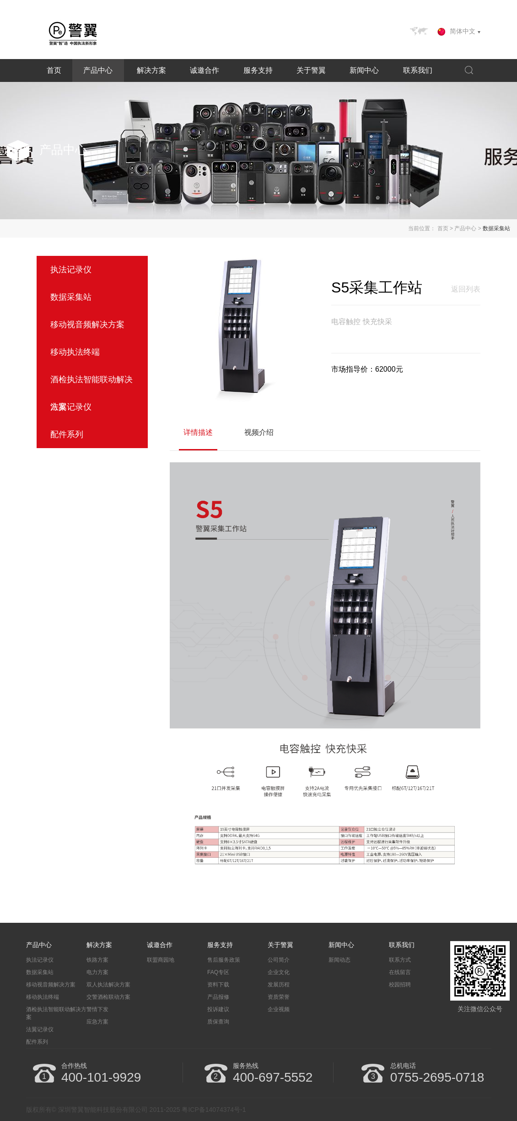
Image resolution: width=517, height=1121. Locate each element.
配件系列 (37, 1042)
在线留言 (400, 972)
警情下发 (97, 1009)
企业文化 (279, 972)
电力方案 (97, 972)
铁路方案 (97, 960)
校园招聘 (400, 984)
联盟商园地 (160, 960)
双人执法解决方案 (108, 984)
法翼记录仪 (40, 1029)
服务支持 (258, 70)
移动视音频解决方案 (50, 984)
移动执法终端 (42, 997)
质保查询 (218, 1021)
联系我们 (417, 70)
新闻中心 (364, 70)
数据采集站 (496, 228)
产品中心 (98, 70)
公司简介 (279, 960)
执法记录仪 (40, 960)
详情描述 (198, 432)
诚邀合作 (204, 70)
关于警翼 (311, 70)
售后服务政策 (223, 960)
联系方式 (400, 960)
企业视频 (279, 1009)
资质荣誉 (279, 997)
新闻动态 (339, 960)
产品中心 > (467, 228)
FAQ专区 (218, 972)
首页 (54, 70)
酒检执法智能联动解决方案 (56, 1013)
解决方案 (151, 70)
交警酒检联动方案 (108, 997)
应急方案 (97, 1021)
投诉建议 (218, 1009)
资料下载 (218, 984)
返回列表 (465, 289)
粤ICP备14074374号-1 (214, 1109)
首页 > (445, 228)
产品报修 (218, 997)
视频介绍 (259, 432)
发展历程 (279, 984)
